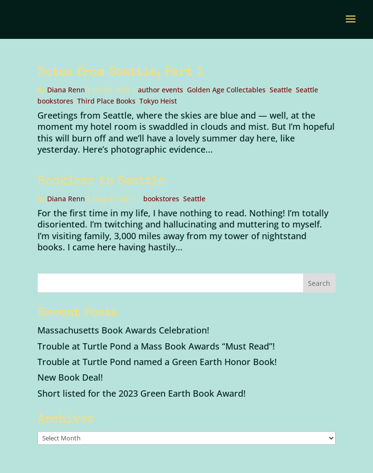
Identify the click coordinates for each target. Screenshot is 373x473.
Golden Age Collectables (226, 89)
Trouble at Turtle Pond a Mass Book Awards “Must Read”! (156, 346)
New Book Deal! (70, 377)
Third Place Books (106, 100)
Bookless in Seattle (101, 181)
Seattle (281, 89)
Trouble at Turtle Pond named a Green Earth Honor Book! (157, 362)
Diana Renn (66, 89)
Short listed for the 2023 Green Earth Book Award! (141, 393)
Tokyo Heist (158, 100)
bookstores (161, 198)
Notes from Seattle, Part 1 (120, 73)
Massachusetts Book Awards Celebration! (123, 330)
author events (160, 89)
